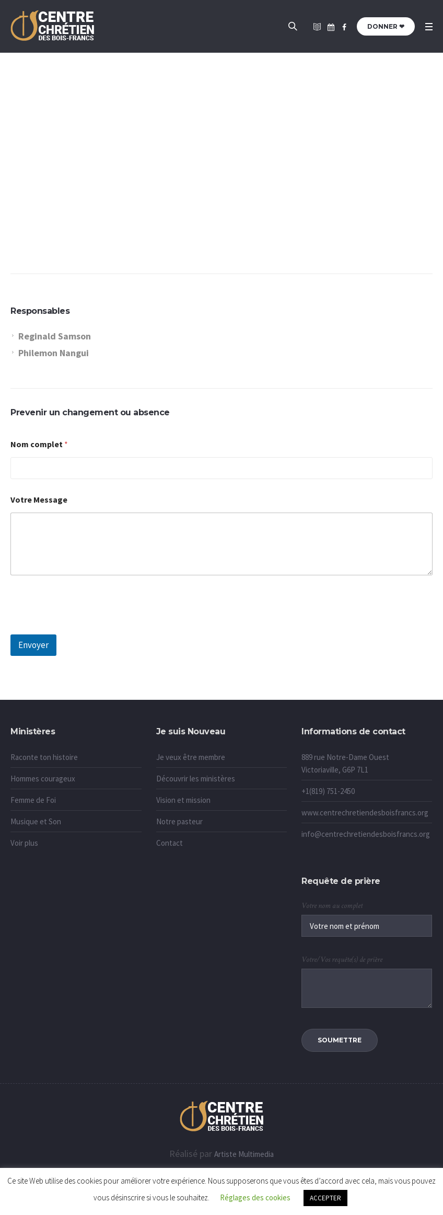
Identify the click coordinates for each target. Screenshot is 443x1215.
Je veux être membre (190, 757)
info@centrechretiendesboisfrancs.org (365, 834)
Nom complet (39, 444)
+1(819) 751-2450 (328, 791)
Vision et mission (183, 800)
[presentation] (89, 627)
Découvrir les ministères (195, 778)
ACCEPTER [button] (325, 1198)
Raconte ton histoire (44, 757)
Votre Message (38, 500)
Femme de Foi (33, 800)
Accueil (202, 189)
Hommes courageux (42, 778)
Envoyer (33, 645)
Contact (169, 843)
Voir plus (24, 843)
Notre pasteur (179, 821)
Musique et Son (35, 821)
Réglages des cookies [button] (255, 1197)
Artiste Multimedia (244, 1154)
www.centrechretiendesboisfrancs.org (364, 812)
